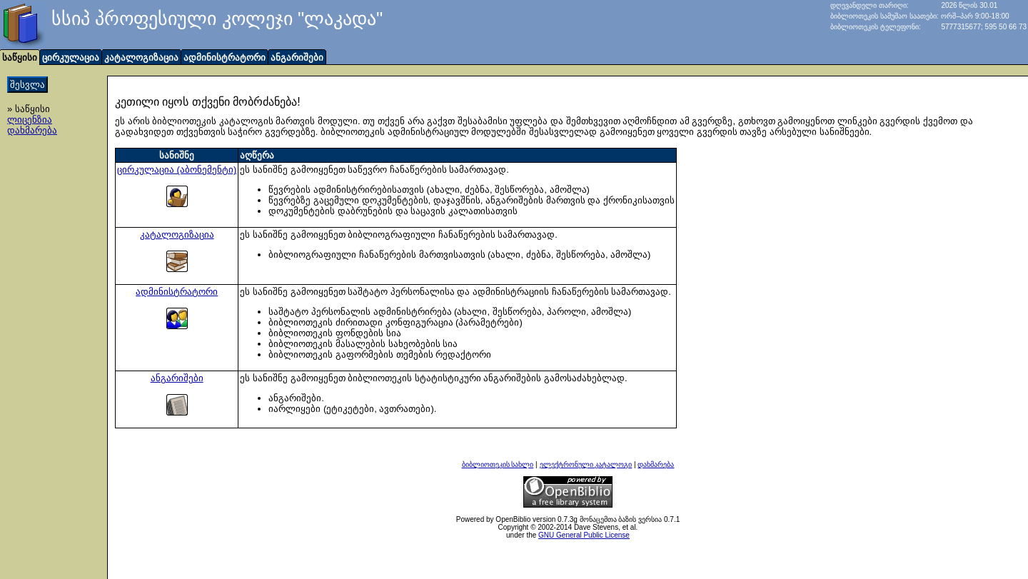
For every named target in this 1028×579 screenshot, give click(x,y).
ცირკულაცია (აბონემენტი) (176, 169)
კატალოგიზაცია (141, 57)
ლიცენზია (29, 119)
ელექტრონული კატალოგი (586, 464)
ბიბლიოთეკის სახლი (498, 464)
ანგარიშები (297, 57)
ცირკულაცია (70, 57)
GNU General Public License (584, 535)
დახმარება (32, 130)
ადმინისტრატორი (224, 57)
